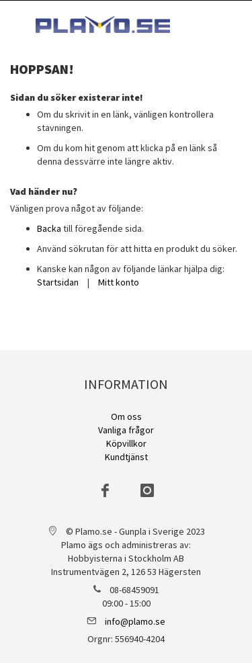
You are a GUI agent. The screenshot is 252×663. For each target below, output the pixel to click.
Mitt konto (118, 282)
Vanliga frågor (126, 430)
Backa (49, 228)
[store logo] (103, 24)
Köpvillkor (126, 443)
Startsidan (58, 282)
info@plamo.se (135, 621)
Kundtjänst (126, 457)
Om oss (126, 416)
